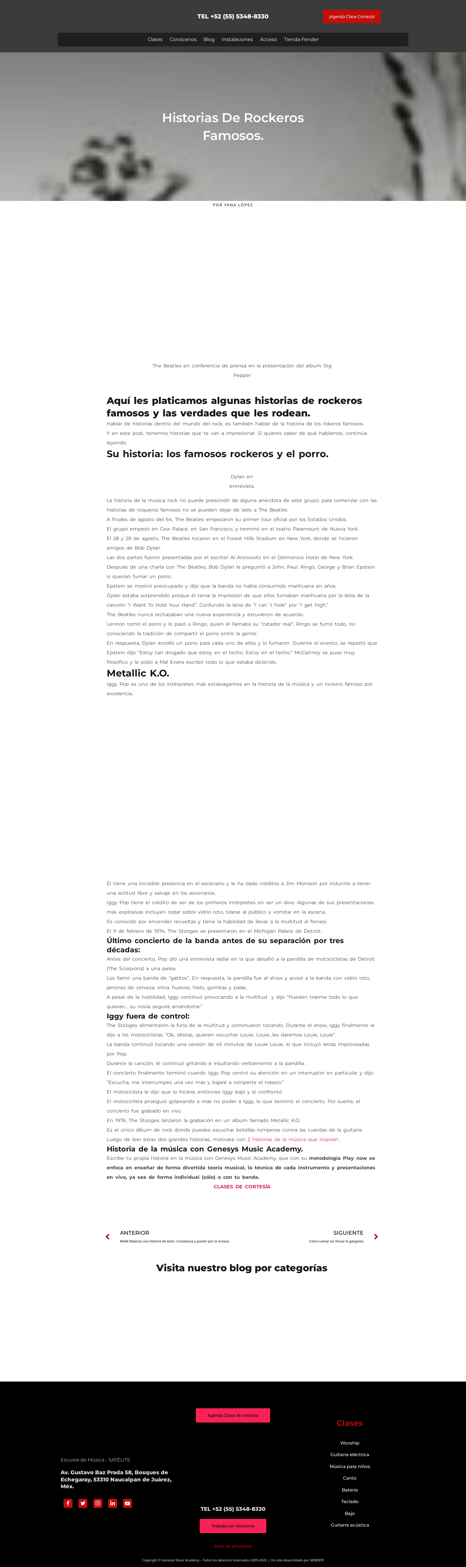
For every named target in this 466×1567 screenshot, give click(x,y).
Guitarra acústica (350, 1525)
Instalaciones (237, 39)
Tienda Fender (301, 39)
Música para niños (350, 1466)
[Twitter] (82, 1503)
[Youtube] (127, 1503)
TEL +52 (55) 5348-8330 (233, 16)
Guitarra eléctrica (349, 1454)
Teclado (350, 1501)
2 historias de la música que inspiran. (293, 1139)
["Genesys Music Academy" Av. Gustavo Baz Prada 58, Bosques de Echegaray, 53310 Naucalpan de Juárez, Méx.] (232, 1464)
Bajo (350, 1513)
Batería (350, 1490)
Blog (209, 39)
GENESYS (317, 1560)
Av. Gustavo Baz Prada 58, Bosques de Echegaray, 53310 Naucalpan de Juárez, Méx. (116, 1479)
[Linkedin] (112, 1503)
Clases (155, 39)
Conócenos (183, 39)
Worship (349, 1443)
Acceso (268, 39)
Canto (350, 1478)
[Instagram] (97, 1503)
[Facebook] (68, 1503)
